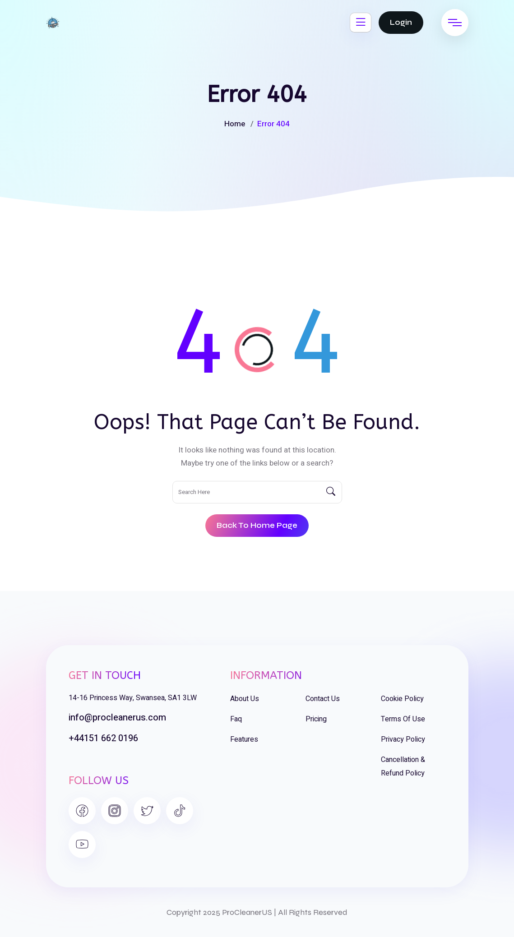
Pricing (316, 719)
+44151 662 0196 (103, 738)
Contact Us (323, 698)
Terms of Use (403, 719)
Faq (236, 719)
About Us (244, 698)
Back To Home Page (257, 525)
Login (401, 22)
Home (234, 123)
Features (244, 739)
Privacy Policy (403, 739)
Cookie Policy (402, 698)
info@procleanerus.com (117, 717)
